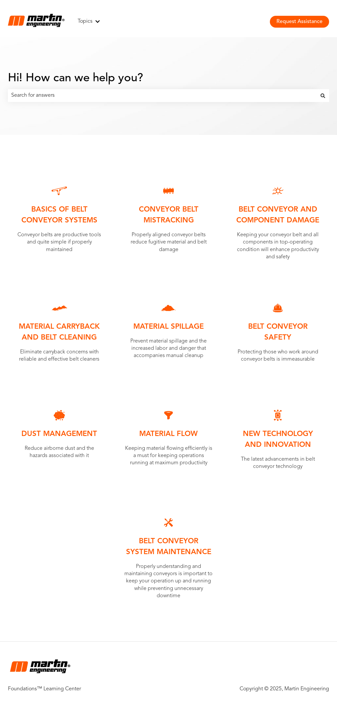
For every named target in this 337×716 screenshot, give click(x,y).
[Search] (323, 95)
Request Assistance (299, 21)
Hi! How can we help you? (75, 78)
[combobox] (162, 95)
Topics (85, 21)
